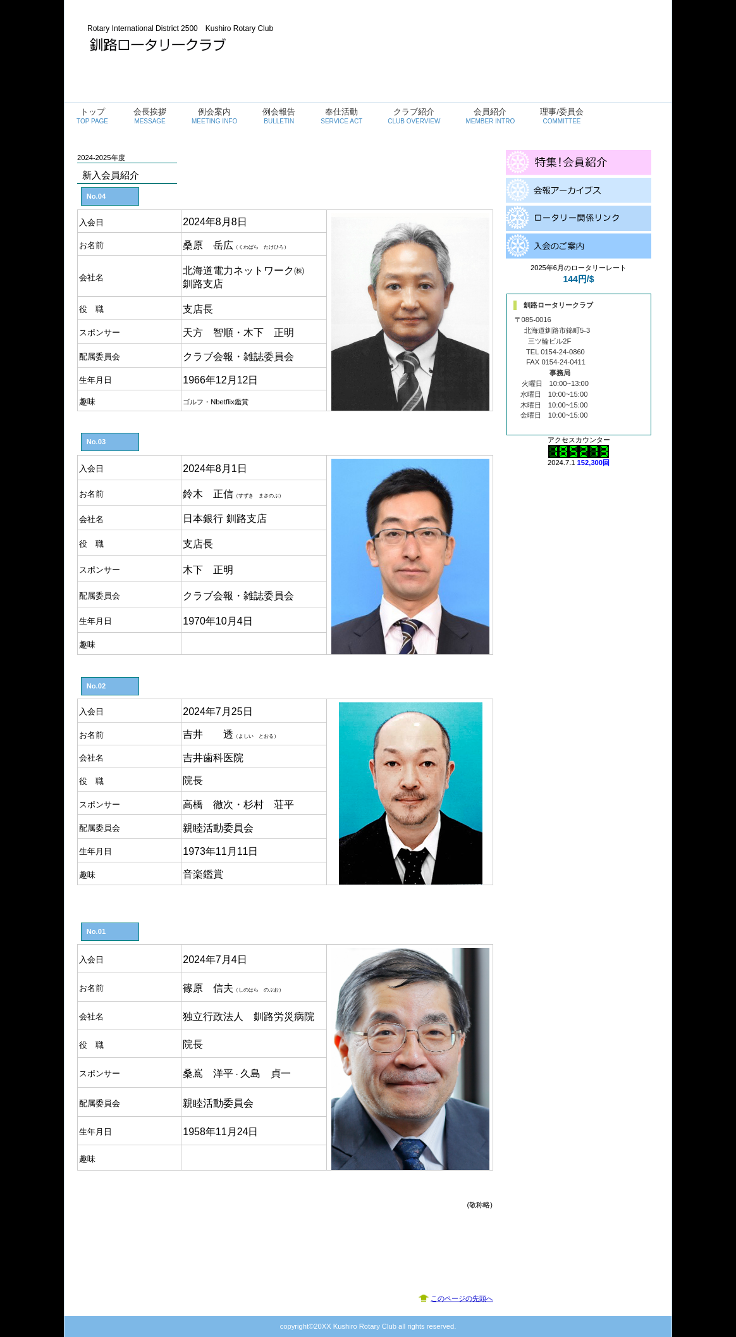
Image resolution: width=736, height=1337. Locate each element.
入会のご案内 (578, 246)
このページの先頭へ (462, 1298)
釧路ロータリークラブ (213, 45)
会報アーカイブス (578, 190)
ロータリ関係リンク (578, 218)
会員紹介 (578, 162)
